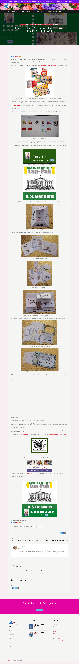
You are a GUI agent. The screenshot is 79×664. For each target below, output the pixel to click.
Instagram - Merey (57, 631)
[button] (12, 589)
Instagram (39, 456)
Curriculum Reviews (24, 24)
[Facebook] (12, 57)
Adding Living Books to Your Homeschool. (18, 437)
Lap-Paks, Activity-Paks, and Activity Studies (41, 380)
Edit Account (12, 654)
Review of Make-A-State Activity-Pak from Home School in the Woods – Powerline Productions (31, 572)
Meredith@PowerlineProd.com (59, 642)
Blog (10, 642)
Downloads (12, 652)
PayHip (55, 638)
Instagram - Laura (57, 633)
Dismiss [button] (73, 1)
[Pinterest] (16, 57)
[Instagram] (18, 57)
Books (11, 638)
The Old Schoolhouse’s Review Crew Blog (32, 474)
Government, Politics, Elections (36, 24)
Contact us (12, 644)
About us (11, 634)
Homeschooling (47, 24)
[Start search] (70, 11)
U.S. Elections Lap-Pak (43, 65)
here (53, 459)
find (9, 632)
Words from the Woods (25, 435)
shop (10, 646)
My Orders (12, 650)
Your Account (12, 648)
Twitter (36, 456)
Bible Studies (12, 640)
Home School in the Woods (54, 65)
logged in (17, 585)
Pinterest (55, 635)
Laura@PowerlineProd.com (58, 645)
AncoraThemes (10, 662)
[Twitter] (14, 57)
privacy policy (54, 1)
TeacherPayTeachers (57, 640)
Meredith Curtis (21, 548)
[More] (20, 57)
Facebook (32, 456)
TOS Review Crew (55, 24)
